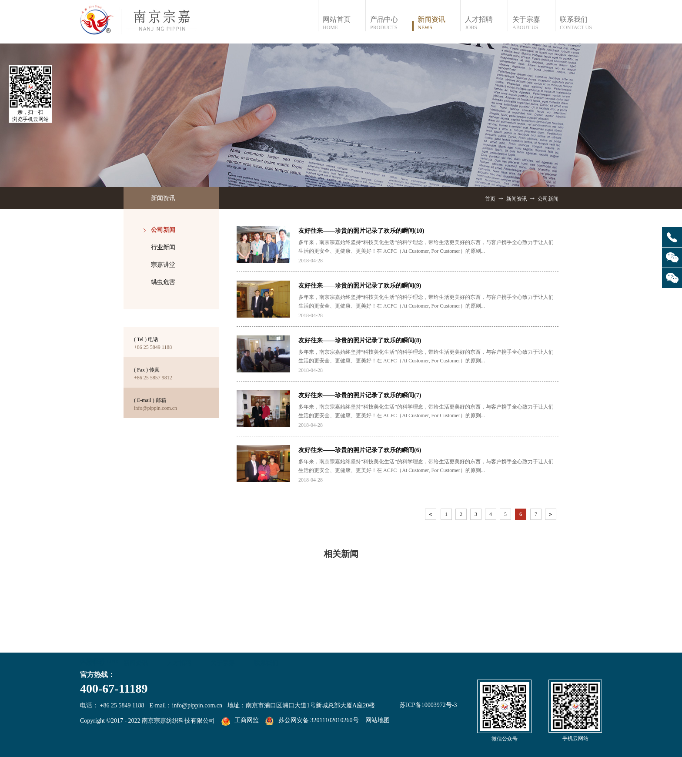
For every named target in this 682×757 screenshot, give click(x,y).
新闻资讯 (516, 199)
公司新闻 (548, 199)
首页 (490, 199)
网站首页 (344, 23)
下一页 (551, 516)
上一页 (431, 516)
